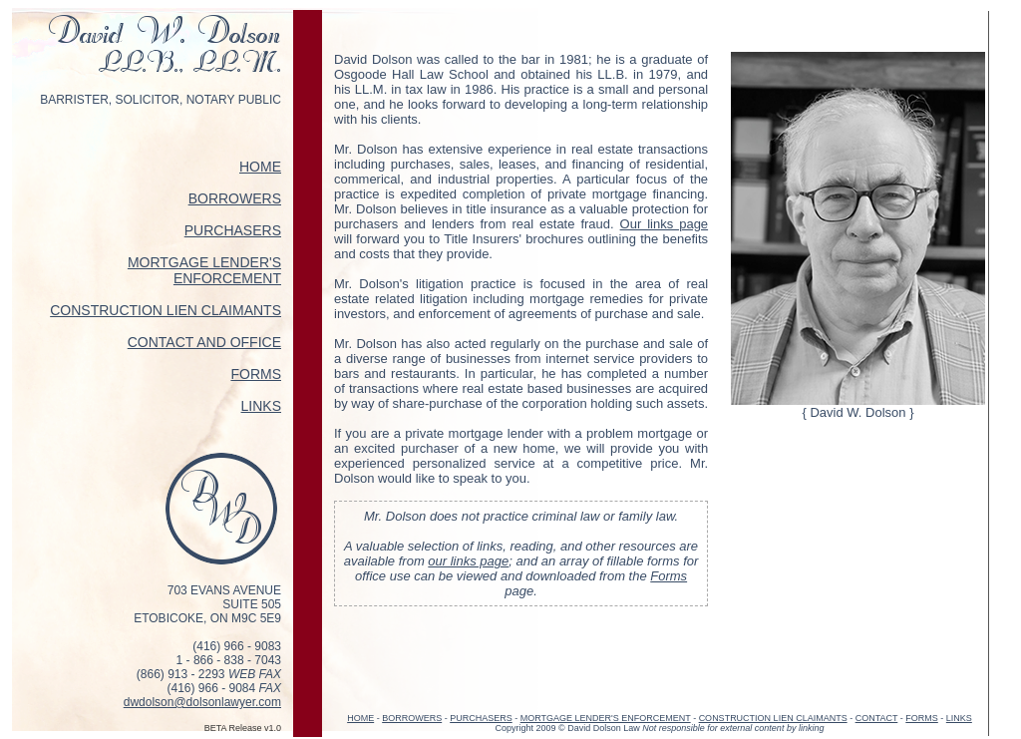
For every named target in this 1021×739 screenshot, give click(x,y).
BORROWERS (234, 198)
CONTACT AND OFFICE (204, 342)
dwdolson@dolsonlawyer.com (202, 702)
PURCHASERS (232, 230)
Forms (668, 575)
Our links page (664, 223)
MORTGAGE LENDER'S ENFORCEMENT (204, 270)
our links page (468, 561)
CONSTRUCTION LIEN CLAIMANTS (165, 310)
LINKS (261, 406)
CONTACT (876, 718)
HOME (260, 167)
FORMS (255, 374)
